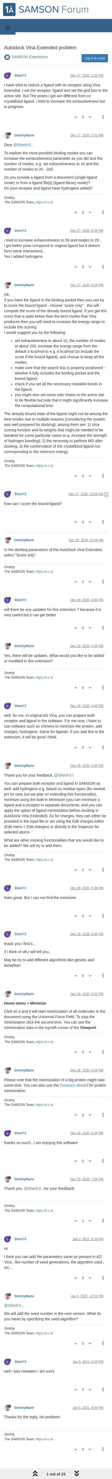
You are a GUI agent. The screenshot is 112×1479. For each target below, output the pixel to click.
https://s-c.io (44, 202)
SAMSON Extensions (30, 57)
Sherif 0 (20, 75)
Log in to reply (95, 58)
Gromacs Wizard (74, 1085)
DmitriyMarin (24, 135)
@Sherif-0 (21, 145)
